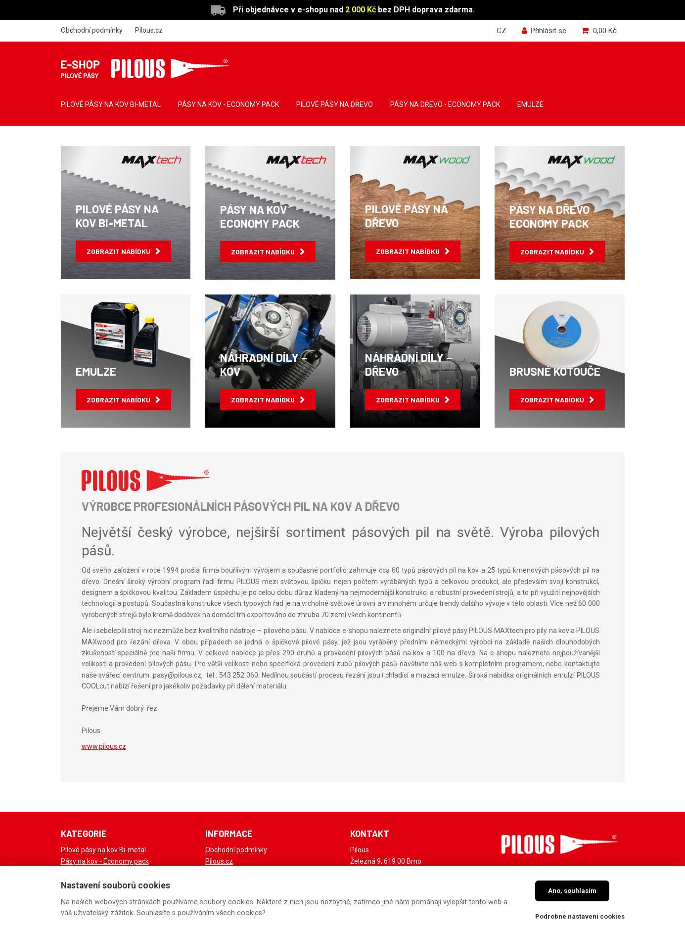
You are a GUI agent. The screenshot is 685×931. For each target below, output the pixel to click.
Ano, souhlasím (572, 890)
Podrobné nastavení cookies (580, 916)
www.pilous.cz (104, 746)
